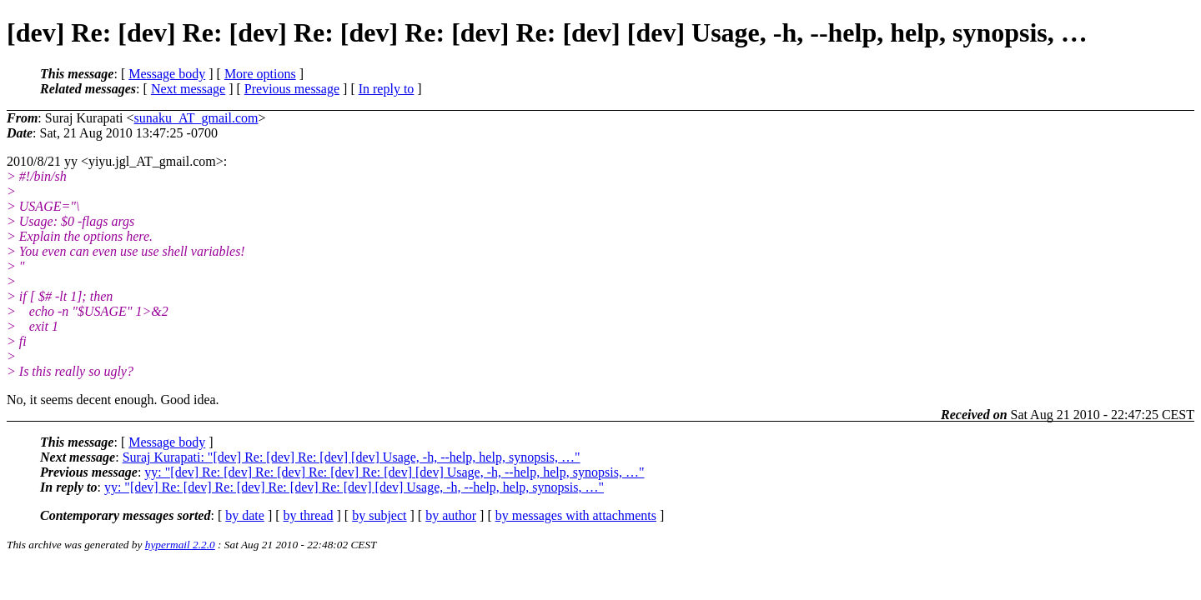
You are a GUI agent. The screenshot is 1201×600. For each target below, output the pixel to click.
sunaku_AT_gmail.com (196, 118)
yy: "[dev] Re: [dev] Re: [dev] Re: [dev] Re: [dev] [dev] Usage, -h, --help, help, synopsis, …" (394, 472)
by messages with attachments (575, 515)
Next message (188, 89)
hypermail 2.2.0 (180, 544)
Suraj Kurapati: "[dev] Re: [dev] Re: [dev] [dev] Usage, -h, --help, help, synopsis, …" (351, 457)
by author (450, 515)
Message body (166, 74)
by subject (379, 515)
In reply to (387, 89)
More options (260, 74)
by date (244, 515)
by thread (309, 515)
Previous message (291, 89)
